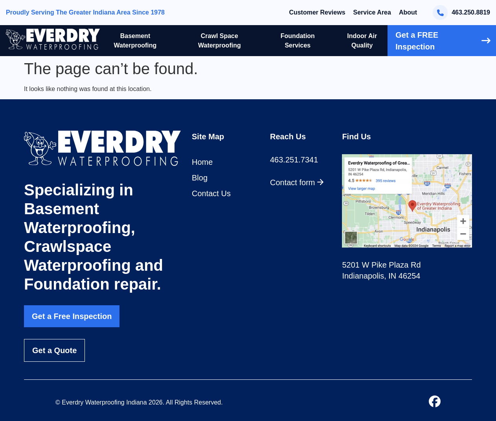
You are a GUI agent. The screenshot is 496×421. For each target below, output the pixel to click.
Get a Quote (54, 350)
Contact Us (211, 193)
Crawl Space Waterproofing (219, 41)
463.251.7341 (294, 159)
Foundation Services (298, 41)
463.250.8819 (461, 12)
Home (202, 162)
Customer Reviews (317, 12)
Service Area (372, 12)
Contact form (297, 182)
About (408, 12)
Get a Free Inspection (72, 316)
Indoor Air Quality (362, 41)
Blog (200, 177)
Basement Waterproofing (135, 41)
